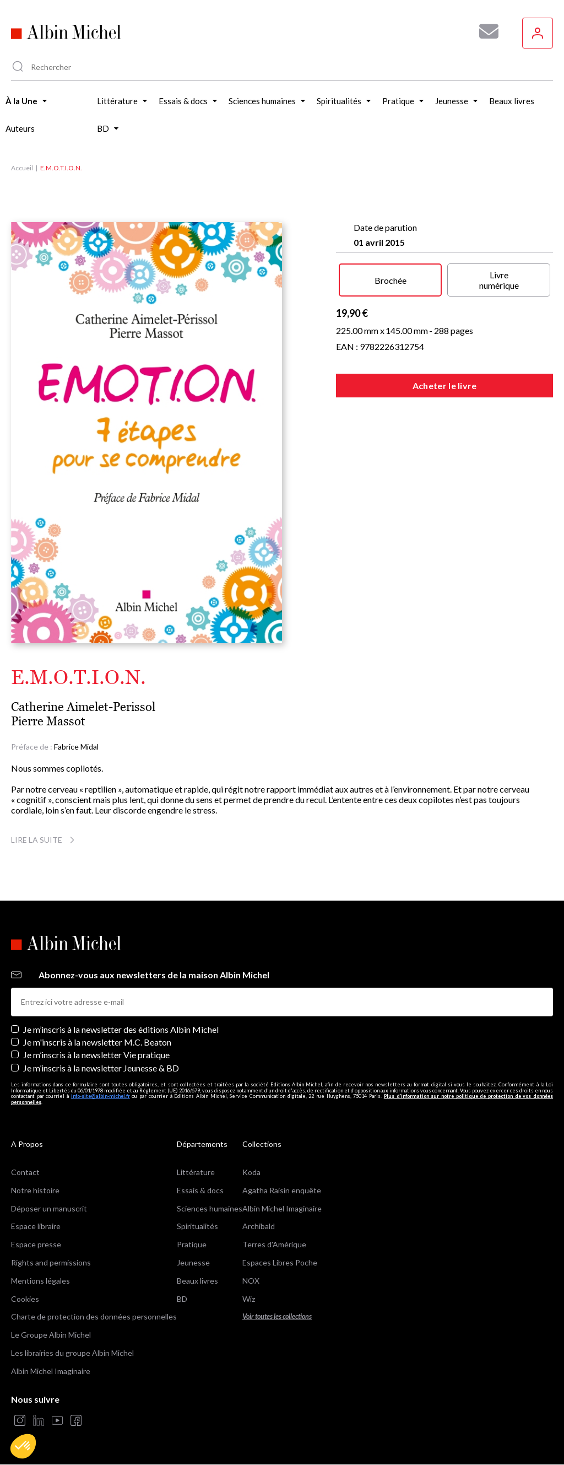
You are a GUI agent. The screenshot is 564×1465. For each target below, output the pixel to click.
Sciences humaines (209, 1208)
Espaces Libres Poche (279, 1262)
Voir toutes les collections (277, 1316)
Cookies (25, 1299)
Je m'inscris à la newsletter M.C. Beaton (97, 1042)
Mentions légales (40, 1280)
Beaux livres (197, 1280)
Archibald (258, 1226)
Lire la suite (44, 839)
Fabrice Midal (76, 746)
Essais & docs (200, 1190)
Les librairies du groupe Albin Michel (72, 1353)
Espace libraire (36, 1226)
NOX (250, 1280)
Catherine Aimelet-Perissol (83, 706)
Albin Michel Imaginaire (50, 1371)
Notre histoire (35, 1190)
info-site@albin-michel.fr (100, 1096)
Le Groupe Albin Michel (51, 1334)
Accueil (22, 168)
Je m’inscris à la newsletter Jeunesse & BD (101, 1068)
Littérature (196, 1172)
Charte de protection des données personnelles (94, 1316)
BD (182, 1299)
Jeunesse (193, 1262)
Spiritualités (197, 1226)
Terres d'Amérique (274, 1244)
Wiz (248, 1299)
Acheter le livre (445, 385)
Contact (25, 1172)
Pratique (192, 1244)
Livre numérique (499, 280)
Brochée (390, 280)
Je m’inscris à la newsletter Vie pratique (96, 1054)
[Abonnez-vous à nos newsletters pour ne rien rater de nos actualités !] (484, 31)
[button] (23, 1446)
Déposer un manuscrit (49, 1208)
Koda (251, 1172)
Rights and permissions (51, 1262)
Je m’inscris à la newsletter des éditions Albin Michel (121, 1029)
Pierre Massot (48, 721)
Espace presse (36, 1244)
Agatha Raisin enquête (281, 1190)
